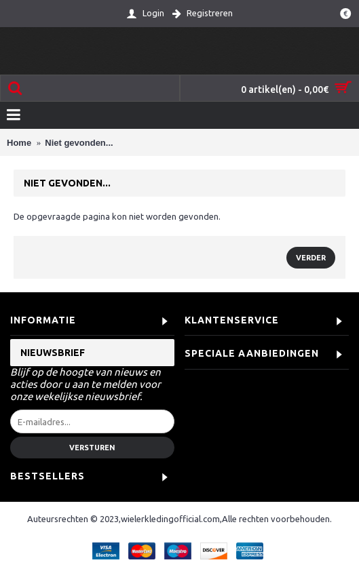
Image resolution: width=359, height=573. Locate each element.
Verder (311, 258)
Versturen (92, 447)
